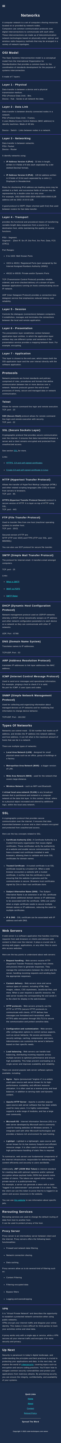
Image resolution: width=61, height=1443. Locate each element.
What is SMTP (12, 582)
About (30, 1404)
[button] (3, 6)
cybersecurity (27, 1365)
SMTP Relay (12, 596)
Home (30, 1399)
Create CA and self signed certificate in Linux (27, 470)
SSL (16, 451)
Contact (30, 1408)
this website (19, 1200)
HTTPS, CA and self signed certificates (24, 463)
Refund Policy (30, 1413)
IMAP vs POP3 (13, 589)
